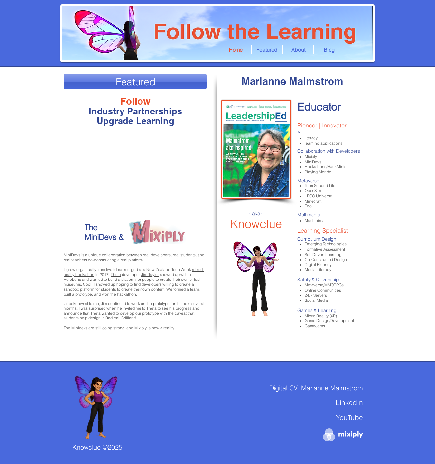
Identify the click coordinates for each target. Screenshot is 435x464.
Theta (116, 274)
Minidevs (79, 327)
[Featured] (135, 81)
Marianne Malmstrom (338, 357)
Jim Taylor (150, 274)
